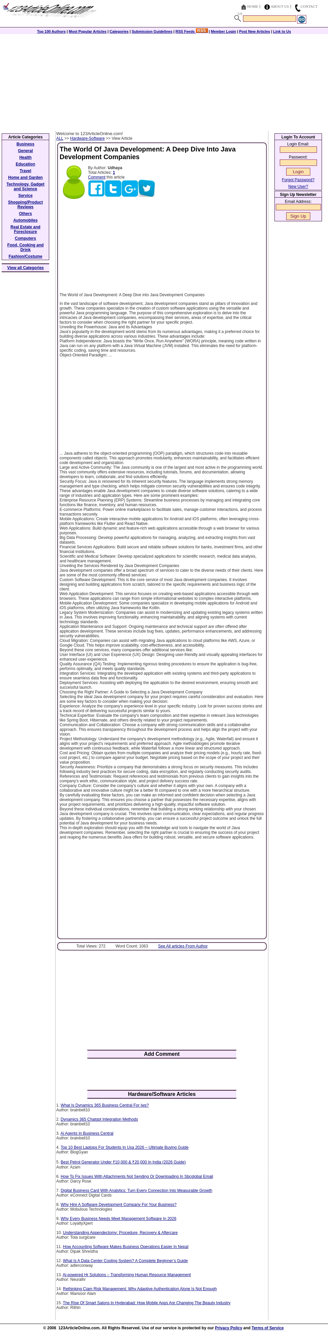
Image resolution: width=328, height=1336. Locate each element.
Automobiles (25, 220)
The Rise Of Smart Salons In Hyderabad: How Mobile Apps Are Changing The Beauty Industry (147, 1303)
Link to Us (282, 31)
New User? (298, 186)
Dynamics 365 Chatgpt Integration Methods (99, 1119)
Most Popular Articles (87, 31)
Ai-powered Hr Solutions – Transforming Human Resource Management (127, 1274)
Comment (96, 177)
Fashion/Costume (26, 256)
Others (25, 213)
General (25, 150)
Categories (119, 31)
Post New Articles (254, 31)
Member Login (223, 31)
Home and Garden (25, 177)
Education (25, 164)
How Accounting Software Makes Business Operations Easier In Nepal (125, 1246)
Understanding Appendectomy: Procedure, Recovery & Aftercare (120, 1232)
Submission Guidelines (152, 31)
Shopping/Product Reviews (25, 204)
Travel (25, 171)
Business (25, 144)
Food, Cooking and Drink (25, 247)
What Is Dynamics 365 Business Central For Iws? (105, 1105)
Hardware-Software (87, 138)
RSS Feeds (191, 31)
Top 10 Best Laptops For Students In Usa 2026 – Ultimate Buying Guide (124, 1147)
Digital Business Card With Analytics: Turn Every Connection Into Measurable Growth (136, 1190)
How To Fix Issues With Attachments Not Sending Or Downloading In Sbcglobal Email (137, 1176)
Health (25, 157)
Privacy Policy (228, 1328)
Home (252, 6)
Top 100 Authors (51, 31)
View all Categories (25, 267)
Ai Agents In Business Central (87, 1133)
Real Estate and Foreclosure (25, 229)
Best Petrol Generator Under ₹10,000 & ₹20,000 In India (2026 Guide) (123, 1162)
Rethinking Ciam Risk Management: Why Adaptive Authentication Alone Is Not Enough (140, 1289)
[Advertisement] (164, 81)
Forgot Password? (298, 180)
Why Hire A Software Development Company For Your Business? (118, 1204)
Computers (25, 238)
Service (25, 195)
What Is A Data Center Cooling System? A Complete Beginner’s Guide (125, 1260)
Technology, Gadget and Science (25, 186)
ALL (59, 138)
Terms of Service (268, 1328)
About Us (280, 6)
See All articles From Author (183, 946)
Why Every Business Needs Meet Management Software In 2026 (118, 1218)
